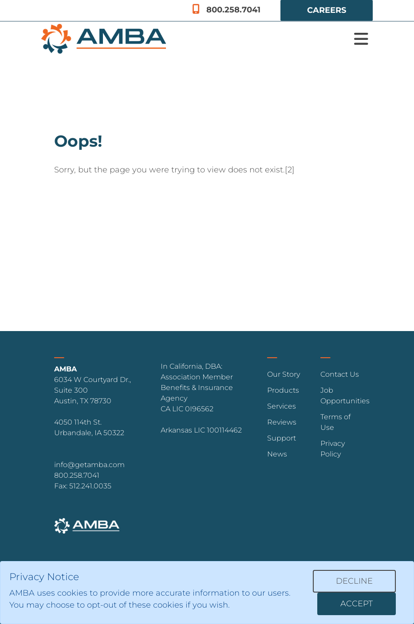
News (277, 454)
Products (283, 390)
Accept (356, 603)
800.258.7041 (226, 10)
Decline (354, 581)
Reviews (281, 422)
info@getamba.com (89, 464)
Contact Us (339, 374)
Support (281, 438)
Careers (326, 10)
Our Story (283, 374)
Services (281, 406)
